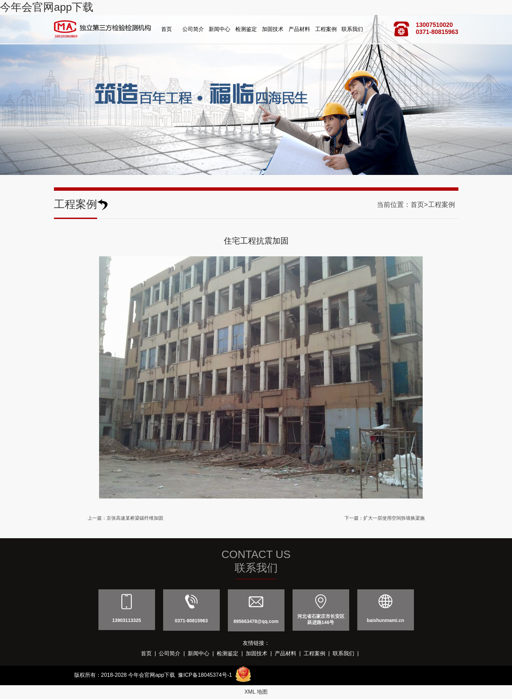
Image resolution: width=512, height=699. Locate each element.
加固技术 (272, 29)
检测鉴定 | (231, 653)
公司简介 (193, 29)
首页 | (150, 653)
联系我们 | (347, 653)
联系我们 (352, 29)
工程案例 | (318, 653)
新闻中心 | (202, 653)
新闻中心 (219, 29)
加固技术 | (260, 653)
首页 (166, 29)
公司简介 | (173, 653)
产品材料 (299, 29)
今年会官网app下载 (46, 7)
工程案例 (326, 29)
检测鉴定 (246, 29)
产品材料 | (289, 653)
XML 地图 (256, 692)
